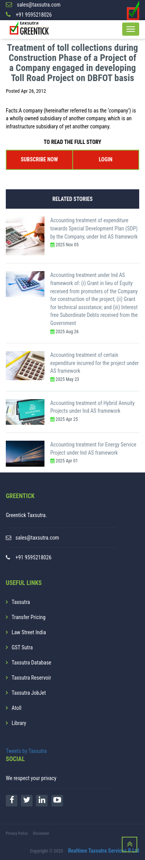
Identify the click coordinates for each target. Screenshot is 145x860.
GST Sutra (22, 647)
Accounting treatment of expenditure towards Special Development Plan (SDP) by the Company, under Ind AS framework (94, 228)
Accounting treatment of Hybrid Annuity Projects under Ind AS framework (92, 407)
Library (19, 723)
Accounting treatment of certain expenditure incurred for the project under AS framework (94, 363)
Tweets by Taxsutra (26, 751)
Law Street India (29, 632)
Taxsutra (21, 602)
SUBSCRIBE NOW (39, 159)
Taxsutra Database (31, 662)
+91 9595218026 (33, 557)
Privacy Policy (17, 833)
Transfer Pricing (29, 617)
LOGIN (106, 159)
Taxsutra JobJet (29, 693)
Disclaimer (41, 833)
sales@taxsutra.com (37, 538)
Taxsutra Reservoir (31, 678)
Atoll (16, 708)
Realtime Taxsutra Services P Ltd (103, 851)
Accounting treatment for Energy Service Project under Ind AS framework (93, 448)
